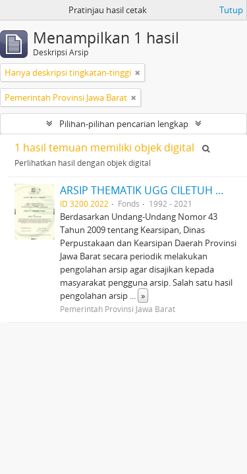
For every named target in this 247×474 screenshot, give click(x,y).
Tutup (231, 10)
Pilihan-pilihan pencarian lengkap (123, 124)
